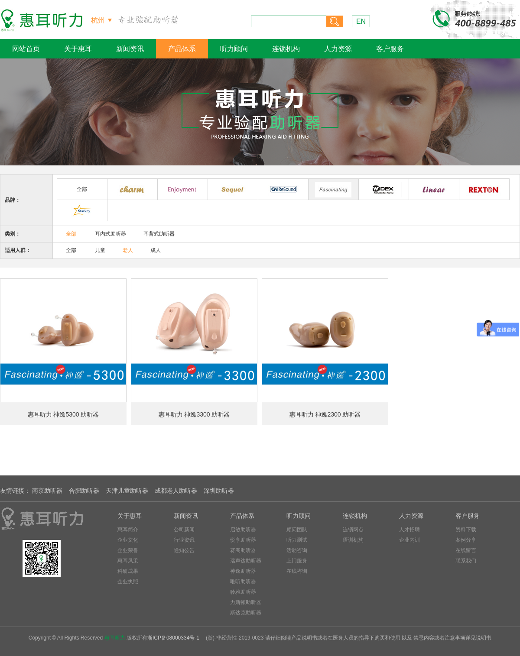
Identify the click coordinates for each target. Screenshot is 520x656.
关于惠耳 (78, 48)
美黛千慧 (95, 652)
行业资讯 (184, 540)
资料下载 (465, 530)
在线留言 (465, 550)
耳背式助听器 (159, 234)
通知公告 (184, 550)
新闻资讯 (130, 48)
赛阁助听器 (243, 550)
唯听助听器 (243, 581)
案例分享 (465, 540)
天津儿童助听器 (127, 490)
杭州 (98, 20)
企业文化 (127, 540)
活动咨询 (296, 550)
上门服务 (296, 561)
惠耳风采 (127, 561)
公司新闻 (184, 530)
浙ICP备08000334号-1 (173, 638)
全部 (82, 189)
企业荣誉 (127, 550)
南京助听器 (47, 490)
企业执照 (127, 581)
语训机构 (353, 540)
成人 (155, 250)
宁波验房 (11, 652)
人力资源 (338, 48)
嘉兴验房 (39, 652)
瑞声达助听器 (245, 561)
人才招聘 (409, 530)
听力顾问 (234, 48)
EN (361, 21)
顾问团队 (296, 530)
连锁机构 (286, 48)
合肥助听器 (84, 490)
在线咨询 (296, 571)
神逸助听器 (243, 571)
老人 (128, 250)
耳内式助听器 (110, 234)
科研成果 (127, 571)
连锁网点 (353, 530)
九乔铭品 (67, 652)
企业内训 (409, 540)
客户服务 (390, 48)
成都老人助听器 (176, 490)
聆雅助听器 (243, 592)
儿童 (100, 250)
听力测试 (296, 540)
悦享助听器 (243, 540)
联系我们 (465, 561)
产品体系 (182, 48)
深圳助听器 (219, 490)
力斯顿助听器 (245, 602)
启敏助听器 (243, 530)
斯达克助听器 (245, 613)
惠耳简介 (127, 530)
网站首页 (26, 48)
